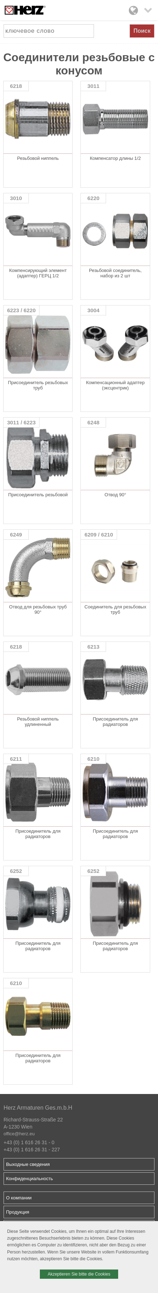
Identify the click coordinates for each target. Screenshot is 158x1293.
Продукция (17, 1212)
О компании (19, 1197)
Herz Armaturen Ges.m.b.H (38, 1108)
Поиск (142, 31)
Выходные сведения (28, 1164)
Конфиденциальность (29, 1178)
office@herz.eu (19, 1133)
